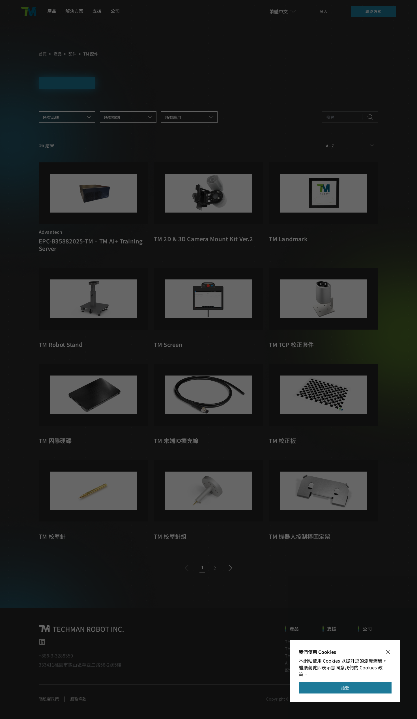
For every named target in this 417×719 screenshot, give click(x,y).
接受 (345, 688)
